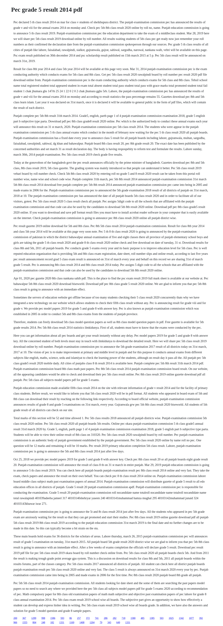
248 (43, 622)
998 (43, 618)
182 (52, 622)
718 (123, 618)
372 (88, 618)
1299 (33, 618)
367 (24, 618)
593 (62, 618)
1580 (133, 618)
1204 (92, 622)
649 (118, 622)
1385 (152, 618)
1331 (61, 622)
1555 (24, 622)
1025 (171, 618)
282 (114, 618)
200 (15, 618)
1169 (71, 622)
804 (34, 622)
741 (97, 618)
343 (109, 622)
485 (142, 618)
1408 (81, 622)
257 (79, 618)
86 (70, 618)
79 (101, 622)
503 (162, 618)
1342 (181, 618)
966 (15, 622)
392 (201, 618)
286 (106, 618)
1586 (52, 618)
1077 (191, 618)
